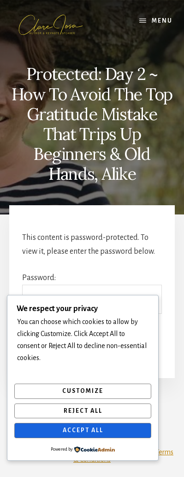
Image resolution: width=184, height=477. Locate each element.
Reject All (83, 411)
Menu (162, 21)
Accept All (83, 430)
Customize (82, 391)
